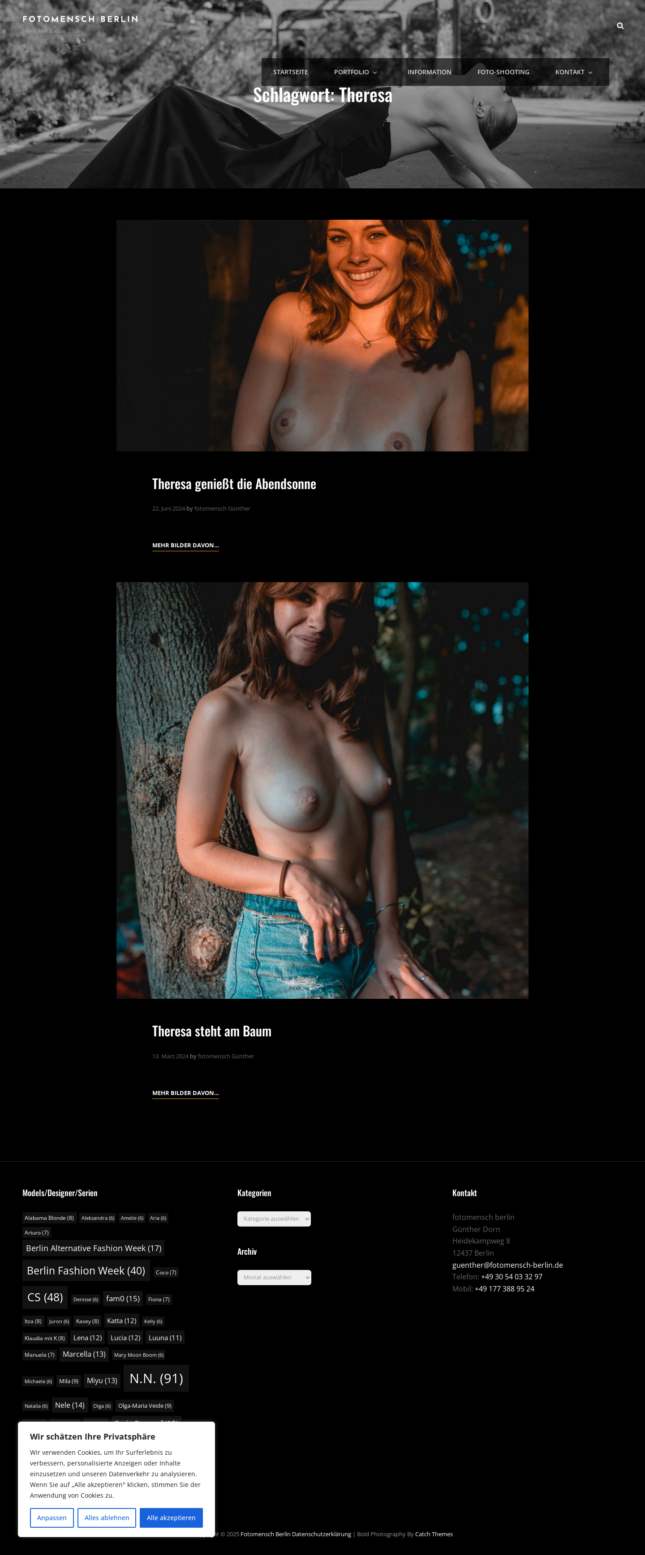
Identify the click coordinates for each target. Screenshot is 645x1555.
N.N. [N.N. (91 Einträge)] (156, 1378)
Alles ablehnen (107, 1517)
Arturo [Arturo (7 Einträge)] (37, 1232)
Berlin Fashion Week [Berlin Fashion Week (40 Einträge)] (86, 1270)
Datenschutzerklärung (321, 1534)
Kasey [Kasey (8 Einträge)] (87, 1321)
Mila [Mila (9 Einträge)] (68, 1381)
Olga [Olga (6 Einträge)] (102, 1406)
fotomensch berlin (80, 20)
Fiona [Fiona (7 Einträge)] (159, 1299)
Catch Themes (434, 1534)
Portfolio (388, 25)
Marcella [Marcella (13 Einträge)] (84, 1354)
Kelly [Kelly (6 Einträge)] (153, 1321)
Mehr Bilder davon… (185, 544)
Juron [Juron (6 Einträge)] (59, 1321)
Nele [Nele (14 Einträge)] (70, 1405)
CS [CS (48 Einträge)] (45, 1297)
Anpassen (52, 1517)
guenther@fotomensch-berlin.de (507, 1265)
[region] (116, 1479)
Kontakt (583, 25)
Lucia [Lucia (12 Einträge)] (125, 1337)
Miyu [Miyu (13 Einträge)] (102, 1380)
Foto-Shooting (518, 25)
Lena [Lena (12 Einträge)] (87, 1337)
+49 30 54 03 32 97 (511, 1277)
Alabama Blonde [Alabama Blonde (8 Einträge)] (49, 1218)
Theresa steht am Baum (225, 1029)
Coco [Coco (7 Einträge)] (166, 1272)
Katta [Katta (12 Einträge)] (121, 1320)
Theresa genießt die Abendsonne (252, 482)
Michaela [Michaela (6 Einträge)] (38, 1381)
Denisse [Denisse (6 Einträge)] (85, 1299)
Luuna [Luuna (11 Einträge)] (165, 1337)
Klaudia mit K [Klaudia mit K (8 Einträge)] (45, 1338)
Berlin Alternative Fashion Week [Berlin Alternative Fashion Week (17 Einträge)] (93, 1248)
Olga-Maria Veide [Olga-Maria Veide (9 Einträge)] (145, 1406)
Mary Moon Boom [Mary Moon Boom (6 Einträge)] (138, 1355)
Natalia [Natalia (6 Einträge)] (36, 1406)
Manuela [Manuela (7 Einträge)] (40, 1354)
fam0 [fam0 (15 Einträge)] (123, 1298)
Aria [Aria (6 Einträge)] (158, 1218)
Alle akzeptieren (171, 1517)
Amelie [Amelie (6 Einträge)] (132, 1218)
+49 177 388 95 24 (504, 1289)
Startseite (327, 25)
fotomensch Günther (222, 508)
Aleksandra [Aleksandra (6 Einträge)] (98, 1218)
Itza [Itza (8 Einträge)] (33, 1321)
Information (450, 25)
